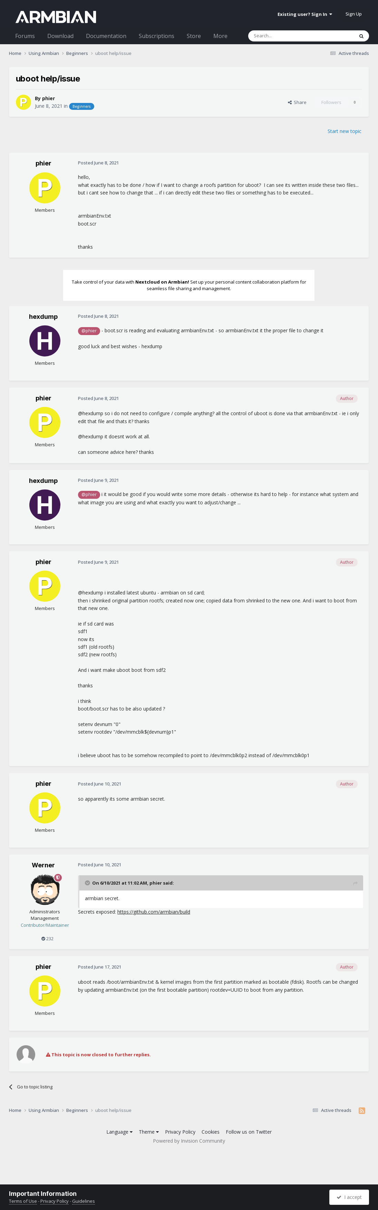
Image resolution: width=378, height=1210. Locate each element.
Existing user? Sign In (305, 14)
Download (60, 36)
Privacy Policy (180, 1131)
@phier (89, 331)
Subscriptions (156, 36)
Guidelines (83, 1201)
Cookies (211, 1131)
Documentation (106, 36)
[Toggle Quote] (88, 883)
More (220, 36)
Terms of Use (23, 1201)
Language (119, 1131)
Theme (149, 1131)
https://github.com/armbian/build (153, 911)
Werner (43, 865)
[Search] (284, 35)
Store (194, 36)
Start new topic (344, 131)
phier (48, 98)
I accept (349, 1197)
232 (47, 938)
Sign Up (354, 14)
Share (297, 102)
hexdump (43, 316)
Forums (25, 36)
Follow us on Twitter (249, 1131)
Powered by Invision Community (189, 1140)
